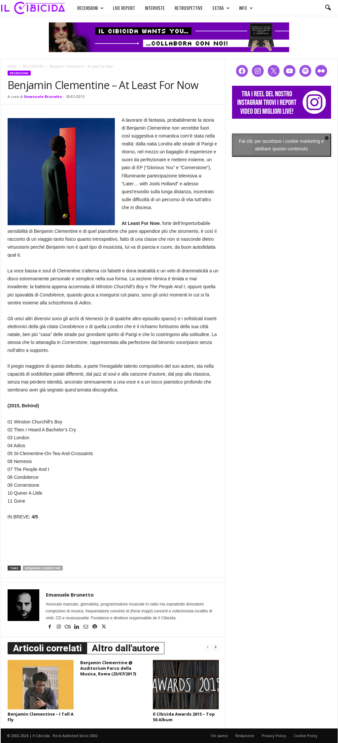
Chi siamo (219, 735)
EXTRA (221, 8)
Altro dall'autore (125, 648)
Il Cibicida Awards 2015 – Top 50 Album (184, 717)
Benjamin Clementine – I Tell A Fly (41, 717)
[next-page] (215, 646)
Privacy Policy (274, 735)
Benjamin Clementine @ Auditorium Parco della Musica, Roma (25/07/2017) (108, 668)
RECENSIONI (90, 8)
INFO (246, 8)
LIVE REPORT (124, 7)
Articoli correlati (47, 648)
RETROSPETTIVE (189, 7)
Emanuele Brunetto (43, 96)
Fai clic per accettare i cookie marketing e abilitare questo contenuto (281, 145)
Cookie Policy (306, 735)
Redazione (244, 735)
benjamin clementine (42, 568)
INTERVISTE (155, 7)
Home (12, 66)
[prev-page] (207, 646)
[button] (328, 8)
